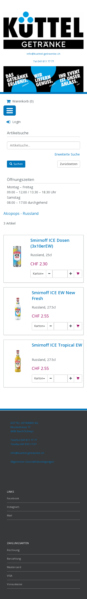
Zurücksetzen (68, 164)
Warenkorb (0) (20, 101)
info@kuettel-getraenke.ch (43, 53)
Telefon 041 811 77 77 (23, 440)
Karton (38, 274)
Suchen (16, 164)
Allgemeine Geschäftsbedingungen (32, 461)
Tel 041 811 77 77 (43, 61)
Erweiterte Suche (67, 154)
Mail (9, 515)
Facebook (13, 498)
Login (13, 122)
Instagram (13, 507)
